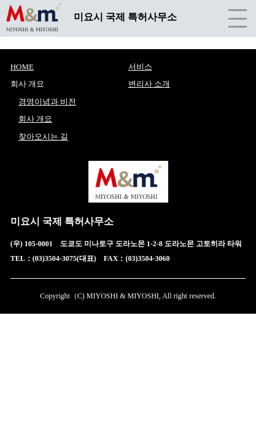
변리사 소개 (149, 83)
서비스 (140, 66)
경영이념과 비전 (47, 101)
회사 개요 (35, 118)
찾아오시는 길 (43, 136)
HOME (22, 66)
